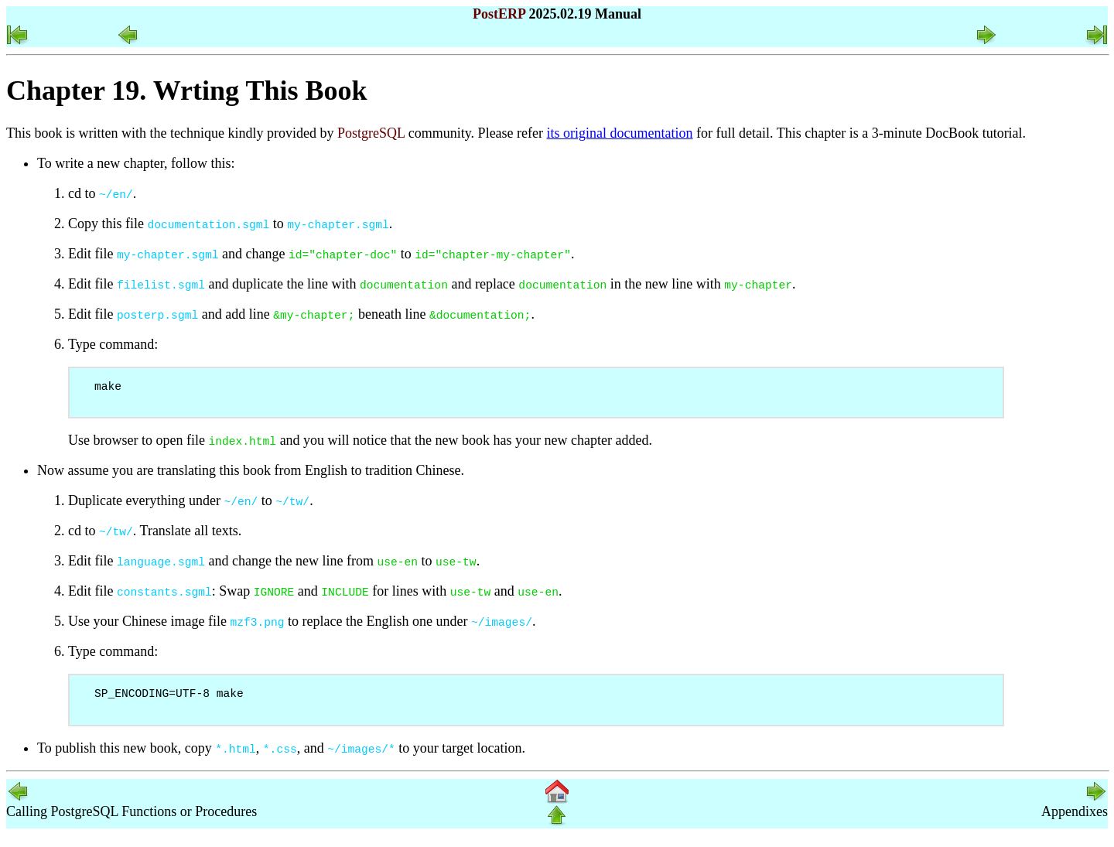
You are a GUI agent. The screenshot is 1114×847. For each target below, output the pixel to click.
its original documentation (620, 133)
